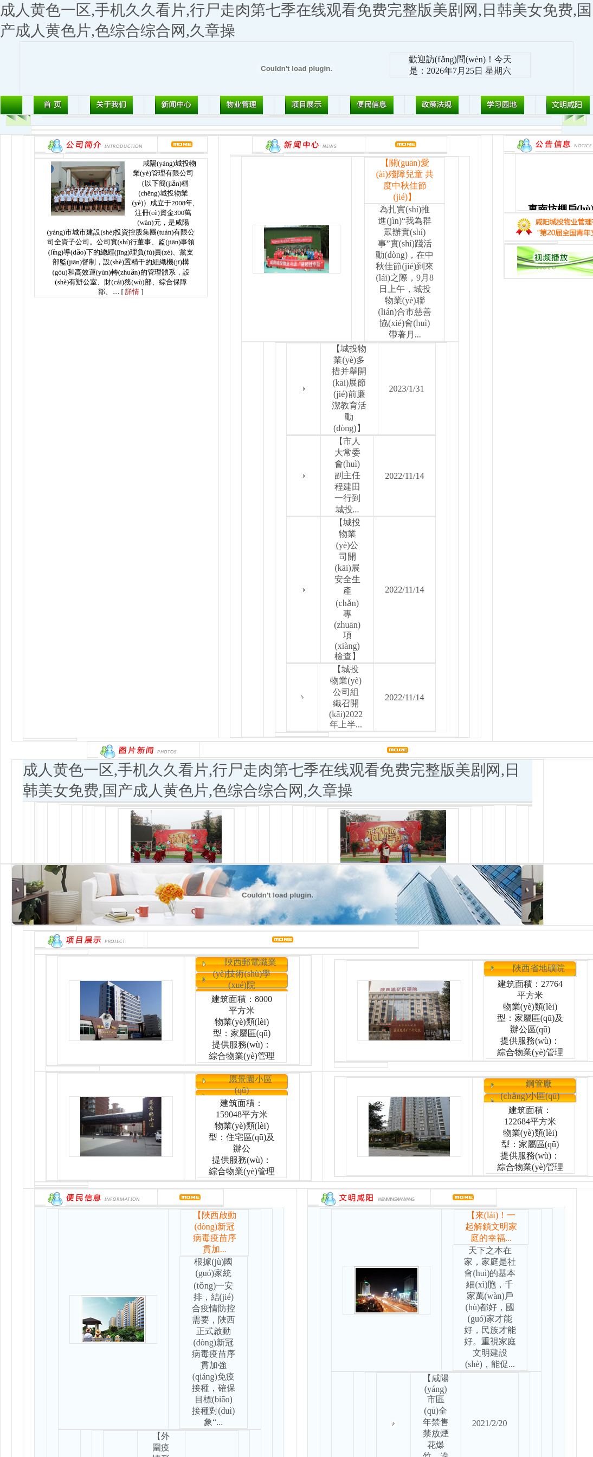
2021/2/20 (489, 1423)
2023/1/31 (406, 388)
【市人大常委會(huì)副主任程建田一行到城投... (347, 475)
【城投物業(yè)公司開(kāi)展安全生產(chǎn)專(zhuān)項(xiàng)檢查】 (347, 589)
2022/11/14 (404, 475)
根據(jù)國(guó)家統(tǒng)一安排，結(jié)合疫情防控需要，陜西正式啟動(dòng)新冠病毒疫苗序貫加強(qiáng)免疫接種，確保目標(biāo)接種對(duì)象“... (213, 1342)
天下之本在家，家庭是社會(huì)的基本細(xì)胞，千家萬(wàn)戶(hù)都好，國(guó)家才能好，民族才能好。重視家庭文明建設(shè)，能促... (490, 1307)
